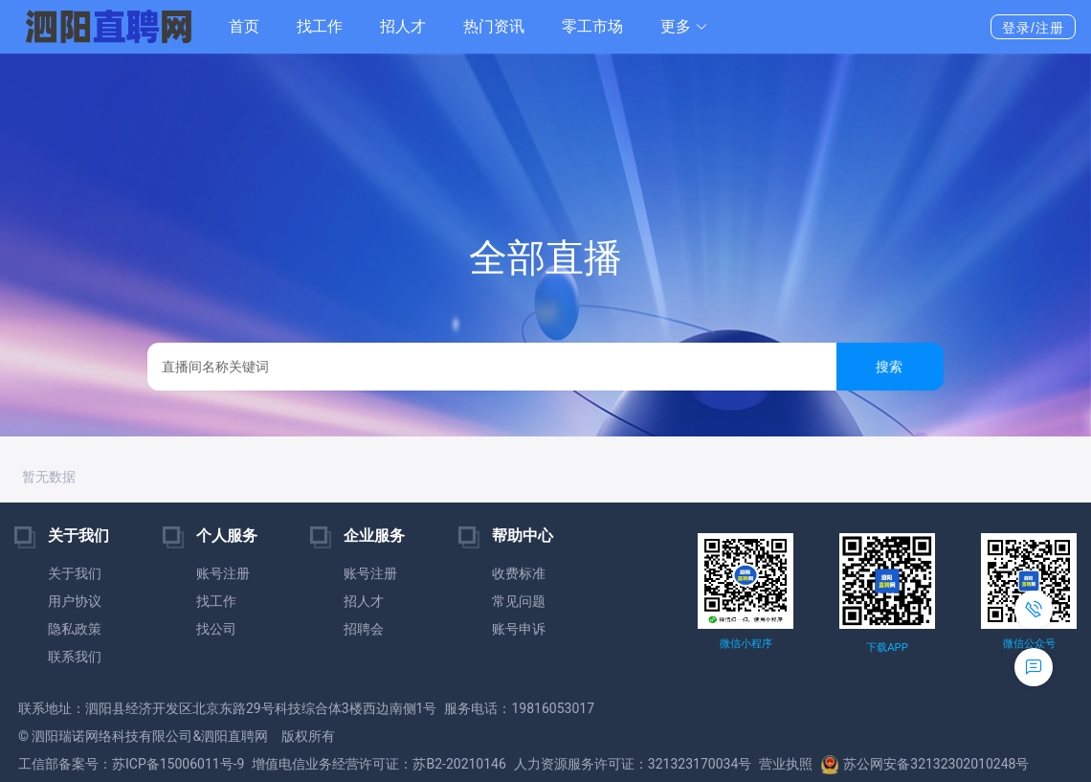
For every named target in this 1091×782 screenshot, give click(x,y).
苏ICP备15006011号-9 (178, 763)
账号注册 (223, 573)
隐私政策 (74, 629)
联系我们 (74, 656)
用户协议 (74, 601)
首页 (244, 26)
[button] (684, 26)
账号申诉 (519, 629)
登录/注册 (1033, 27)
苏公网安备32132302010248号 (924, 763)
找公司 (216, 629)
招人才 (403, 26)
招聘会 (364, 629)
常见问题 (519, 601)
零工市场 (592, 26)
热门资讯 (493, 26)
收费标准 (519, 573)
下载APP (886, 647)
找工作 (320, 26)
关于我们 (74, 573)
